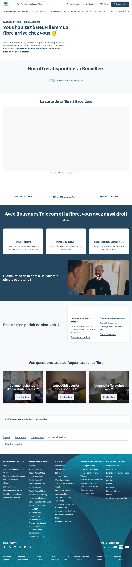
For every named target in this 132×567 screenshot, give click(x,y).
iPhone (32, 466)
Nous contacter (55, 558)
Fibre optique (37, 437)
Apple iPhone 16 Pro (37, 484)
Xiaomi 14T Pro (35, 513)
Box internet (20, 437)
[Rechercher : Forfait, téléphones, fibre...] (32, 4)
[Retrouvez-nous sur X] (9, 547)
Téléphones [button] (55, 11)
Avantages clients (87, 466)
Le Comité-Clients (87, 493)
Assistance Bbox (61, 494)
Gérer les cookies (39, 558)
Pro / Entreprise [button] (119, 11)
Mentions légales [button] (13, 444)
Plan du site (67, 558)
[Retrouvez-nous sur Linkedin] (25, 547)
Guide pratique (86, 490)
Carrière (109, 480)
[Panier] (104, 4)
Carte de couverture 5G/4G (91, 479)
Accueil (6, 437)
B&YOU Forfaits (9, 11)
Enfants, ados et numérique (117, 473)
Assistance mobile (36, 536)
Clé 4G (6, 483)
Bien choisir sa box (62, 490)
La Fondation (111, 487)
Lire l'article (23, 397)
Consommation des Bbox (65, 511)
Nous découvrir (112, 466)
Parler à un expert (108, 334)
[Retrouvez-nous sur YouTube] (14, 547)
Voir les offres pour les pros (70, 80)
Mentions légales (7, 558)
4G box (57, 473)
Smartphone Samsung (38, 494)
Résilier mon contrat (11, 498)
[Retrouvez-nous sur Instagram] (20, 547)
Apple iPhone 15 (35, 487)
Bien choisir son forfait (12, 490)
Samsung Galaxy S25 (37, 498)
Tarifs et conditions (118, 558)
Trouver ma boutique (80, 337)
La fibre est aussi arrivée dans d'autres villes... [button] (27, 419)
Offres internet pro (62, 480)
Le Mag (109, 476)
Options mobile (9, 487)
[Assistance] (73, 4)
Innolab (109, 494)
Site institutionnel (113, 491)
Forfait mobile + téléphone (14, 476)
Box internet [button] (23, 11)
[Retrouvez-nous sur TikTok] (30, 547)
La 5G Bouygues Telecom (13, 494)
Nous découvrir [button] (100, 11)
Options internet (61, 476)
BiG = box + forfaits (72, 11)
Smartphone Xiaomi (37, 505)
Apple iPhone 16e (36, 476)
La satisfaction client (89, 469)
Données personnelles (23, 558)
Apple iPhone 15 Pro (37, 491)
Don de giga (111, 469)
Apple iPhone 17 (35, 469)
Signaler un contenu (102, 558)
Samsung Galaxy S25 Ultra (40, 502)
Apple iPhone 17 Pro (37, 473)
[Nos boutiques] (90, 4)
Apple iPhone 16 (35, 480)
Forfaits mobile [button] (39, 11)
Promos (86, 11)
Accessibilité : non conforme (81, 558)
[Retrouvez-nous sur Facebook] (4, 547)
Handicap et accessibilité (116, 498)
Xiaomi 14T (33, 509)
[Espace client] (120, 4)
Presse (109, 484)
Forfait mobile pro (10, 479)
